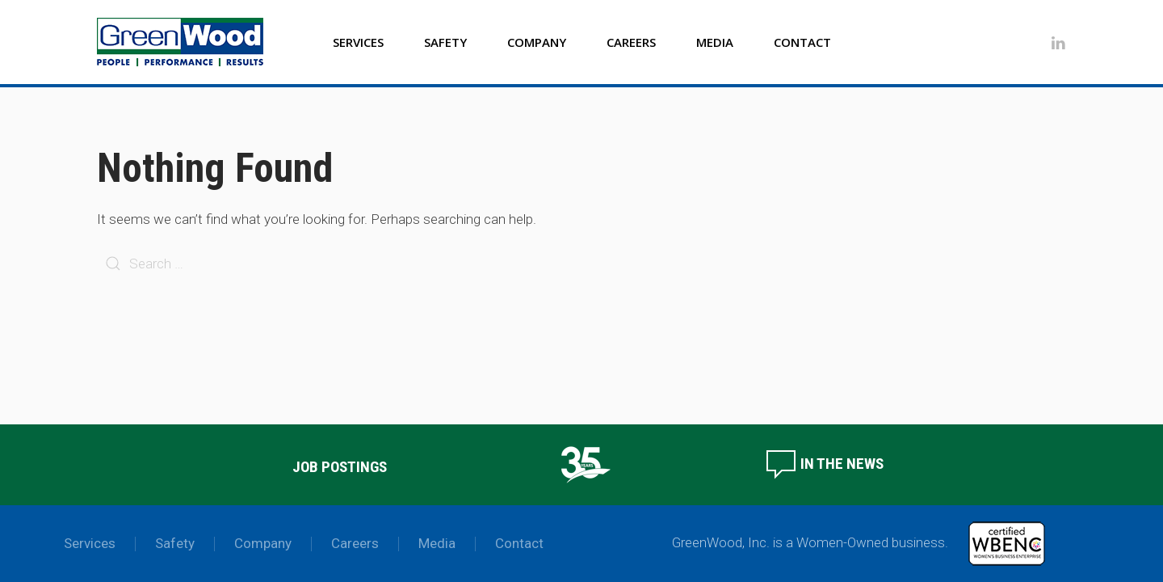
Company (536, 42)
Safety (445, 42)
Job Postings (339, 467)
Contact (802, 42)
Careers (631, 42)
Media (714, 42)
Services (358, 42)
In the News (824, 463)
